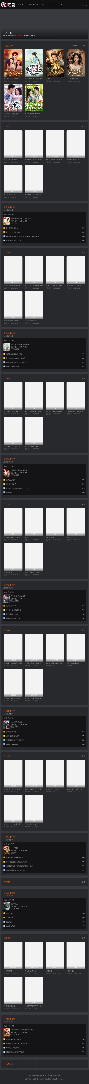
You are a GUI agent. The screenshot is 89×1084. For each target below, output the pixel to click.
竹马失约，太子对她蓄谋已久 (13, 824)
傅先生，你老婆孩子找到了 (34, 698)
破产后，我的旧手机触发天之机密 (55, 411)
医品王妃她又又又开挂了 (34, 789)
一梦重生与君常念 (73, 160)
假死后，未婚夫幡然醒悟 (13, 663)
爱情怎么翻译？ (9, 1006)
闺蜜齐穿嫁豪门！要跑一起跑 (13, 537)
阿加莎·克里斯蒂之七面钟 (34, 1006)
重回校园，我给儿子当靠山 (34, 160)
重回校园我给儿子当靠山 (55, 160)
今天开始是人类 (30, 971)
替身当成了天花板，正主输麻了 (13, 446)
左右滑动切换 (8, 210)
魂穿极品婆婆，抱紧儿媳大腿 (34, 663)
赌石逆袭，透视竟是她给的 (13, 411)
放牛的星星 (8, 572)
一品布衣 (49, 79)
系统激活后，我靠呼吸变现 (55, 663)
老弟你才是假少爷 (31, 446)
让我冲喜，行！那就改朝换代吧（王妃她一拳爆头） (13, 789)
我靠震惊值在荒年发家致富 (13, 321)
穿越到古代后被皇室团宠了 (13, 286)
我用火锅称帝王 (30, 321)
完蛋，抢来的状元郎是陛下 (34, 411)
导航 (21, 5)
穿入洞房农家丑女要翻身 (34, 79)
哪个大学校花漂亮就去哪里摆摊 (13, 114)
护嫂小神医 (71, 971)
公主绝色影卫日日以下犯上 (76, 79)
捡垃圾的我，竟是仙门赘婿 (76, 411)
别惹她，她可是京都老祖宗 (13, 698)
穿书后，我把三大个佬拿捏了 (55, 286)
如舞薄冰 (49, 971)
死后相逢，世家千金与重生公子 (34, 195)
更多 (83, 126)
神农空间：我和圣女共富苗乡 (76, 286)
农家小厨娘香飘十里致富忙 (34, 114)
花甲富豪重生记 (9, 195)
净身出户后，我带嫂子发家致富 (13, 79)
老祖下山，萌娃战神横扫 (34, 286)
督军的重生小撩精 (10, 160)
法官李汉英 (8, 971)
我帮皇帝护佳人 (30, 824)
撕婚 (26, 537)
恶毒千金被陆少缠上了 (33, 572)
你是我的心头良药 (73, 663)
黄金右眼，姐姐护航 (53, 789)
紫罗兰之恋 (71, 537)
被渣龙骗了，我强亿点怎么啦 (76, 789)
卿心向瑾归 (50, 537)
